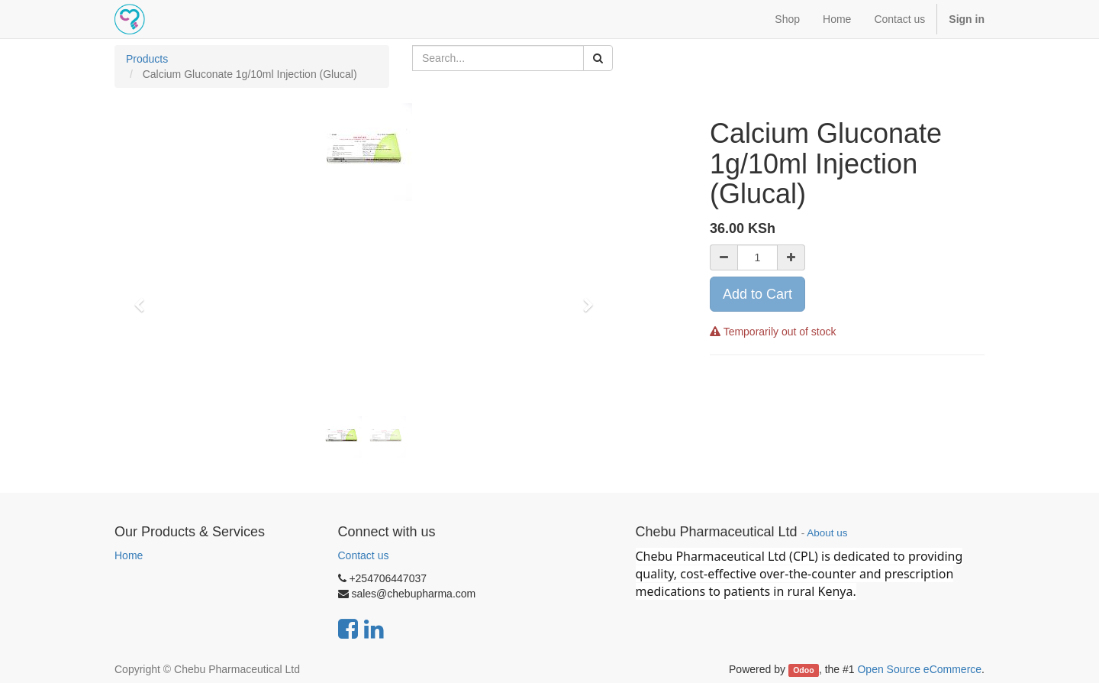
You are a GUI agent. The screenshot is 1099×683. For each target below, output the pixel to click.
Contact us (363, 555)
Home (128, 555)
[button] (144, 298)
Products (147, 59)
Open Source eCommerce (919, 669)
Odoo (803, 670)
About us (827, 533)
